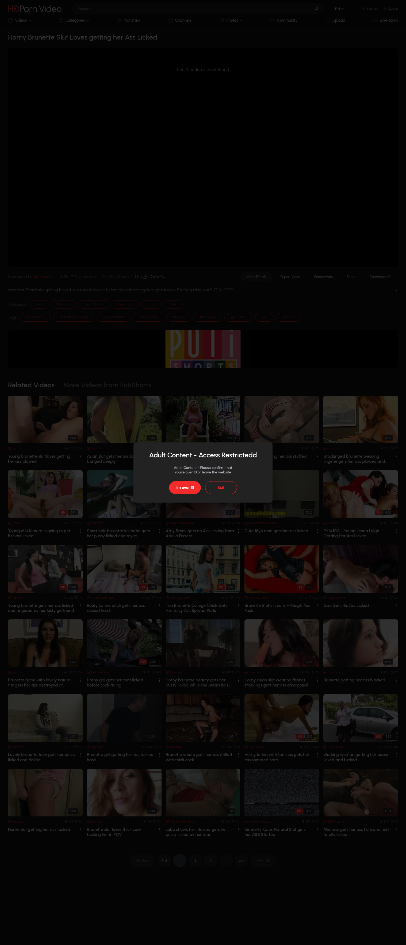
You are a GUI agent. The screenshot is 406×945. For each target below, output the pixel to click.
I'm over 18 (184, 487)
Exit (221, 487)
